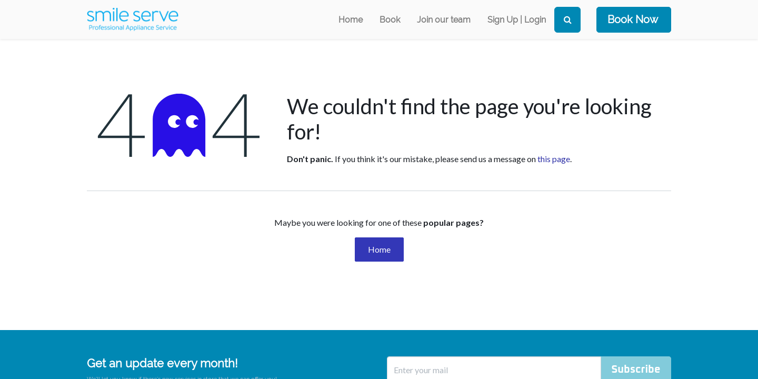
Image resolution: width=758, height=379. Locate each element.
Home (379, 249)
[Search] (567, 20)
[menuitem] (350, 20)
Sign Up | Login (516, 20)
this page (553, 159)
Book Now (632, 19)
